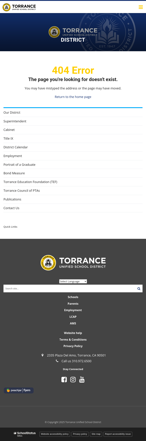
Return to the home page (73, 97)
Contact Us (11, 208)
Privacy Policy (73, 346)
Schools (73, 297)
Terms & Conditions (73, 339)
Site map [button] (96, 434)
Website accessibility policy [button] (55, 434)
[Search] (138, 288)
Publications (12, 199)
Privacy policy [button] (80, 434)
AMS (73, 323)
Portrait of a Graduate (19, 164)
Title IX (8, 138)
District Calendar (15, 147)
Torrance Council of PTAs (21, 190)
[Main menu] (141, 7)
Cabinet (9, 130)
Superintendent (14, 121)
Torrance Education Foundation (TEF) (36, 182)
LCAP (72, 317)
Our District (11, 112)
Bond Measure (14, 173)
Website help (73, 333)
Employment (12, 156)
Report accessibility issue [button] (118, 434)
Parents (73, 304)
